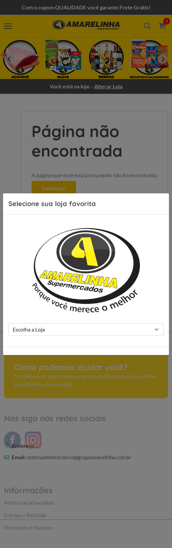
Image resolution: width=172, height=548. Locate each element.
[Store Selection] (86, 329)
